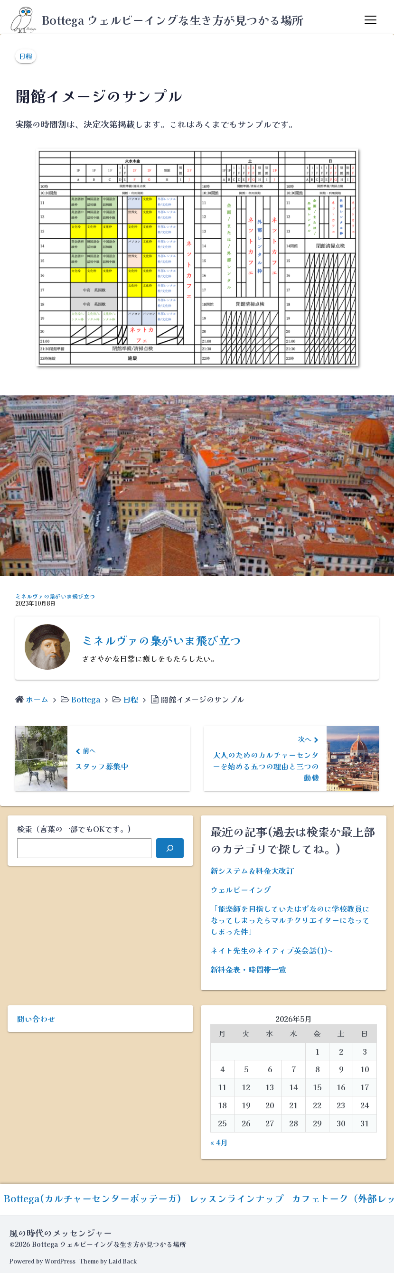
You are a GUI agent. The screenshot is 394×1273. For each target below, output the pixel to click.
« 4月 (219, 1142)
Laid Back (123, 1261)
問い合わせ (36, 1018)
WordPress (60, 1261)
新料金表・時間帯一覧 (248, 969)
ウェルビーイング (240, 889)
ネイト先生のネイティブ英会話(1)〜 (271, 950)
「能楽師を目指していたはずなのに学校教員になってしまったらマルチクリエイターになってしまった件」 (290, 920)
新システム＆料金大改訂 (252, 870)
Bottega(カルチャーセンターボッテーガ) (92, 1198)
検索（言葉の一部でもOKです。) (74, 828)
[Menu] (370, 20)
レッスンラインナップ (236, 1198)
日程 (25, 56)
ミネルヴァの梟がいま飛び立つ (55, 596)
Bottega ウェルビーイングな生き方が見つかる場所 (172, 19)
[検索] (170, 848)
